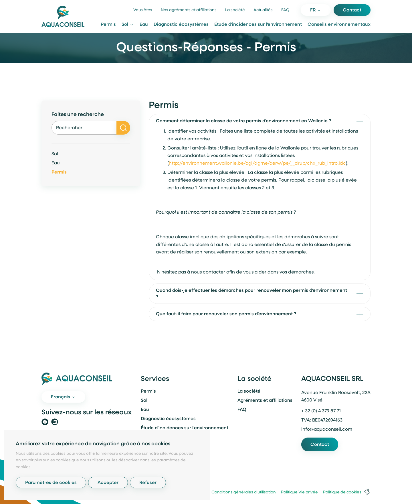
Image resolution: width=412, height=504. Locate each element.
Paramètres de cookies (51, 483)
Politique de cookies (340, 492)
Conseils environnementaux (339, 24)
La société (235, 10)
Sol (55, 154)
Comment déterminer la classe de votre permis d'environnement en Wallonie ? (243, 121)
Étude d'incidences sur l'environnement (258, 24)
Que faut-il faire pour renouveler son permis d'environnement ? (226, 314)
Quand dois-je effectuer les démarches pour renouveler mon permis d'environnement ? (251, 294)
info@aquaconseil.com (326, 429)
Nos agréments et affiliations (189, 10)
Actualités (263, 10)
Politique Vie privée (297, 492)
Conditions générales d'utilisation (241, 492)
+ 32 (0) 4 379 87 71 (321, 411)
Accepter (108, 483)
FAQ (285, 10)
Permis (108, 24)
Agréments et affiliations (264, 400)
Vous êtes (142, 10)
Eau (144, 24)
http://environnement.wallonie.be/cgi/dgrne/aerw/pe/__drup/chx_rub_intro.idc (257, 163)
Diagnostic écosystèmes (181, 24)
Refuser (148, 483)
